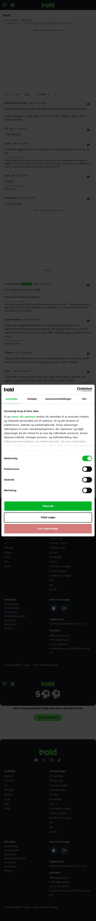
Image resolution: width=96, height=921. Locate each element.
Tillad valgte (48, 517)
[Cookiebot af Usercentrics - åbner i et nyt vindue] (77, 389)
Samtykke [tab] (12, 398)
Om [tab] (84, 398)
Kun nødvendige (48, 528)
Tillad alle (48, 506)
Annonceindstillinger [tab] (58, 398)
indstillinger (20, 445)
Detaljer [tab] (32, 398)
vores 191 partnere (23, 416)
